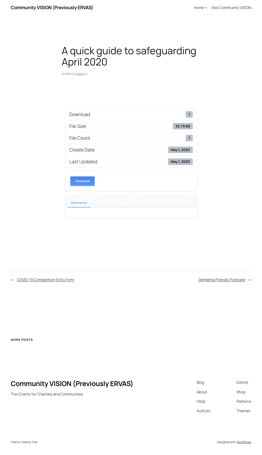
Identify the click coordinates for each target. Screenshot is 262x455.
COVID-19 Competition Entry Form (45, 279)
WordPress (244, 442)
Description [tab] (79, 203)
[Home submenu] (206, 7)
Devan (80, 74)
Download (82, 181)
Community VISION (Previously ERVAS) (52, 7)
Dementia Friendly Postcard (222, 279)
